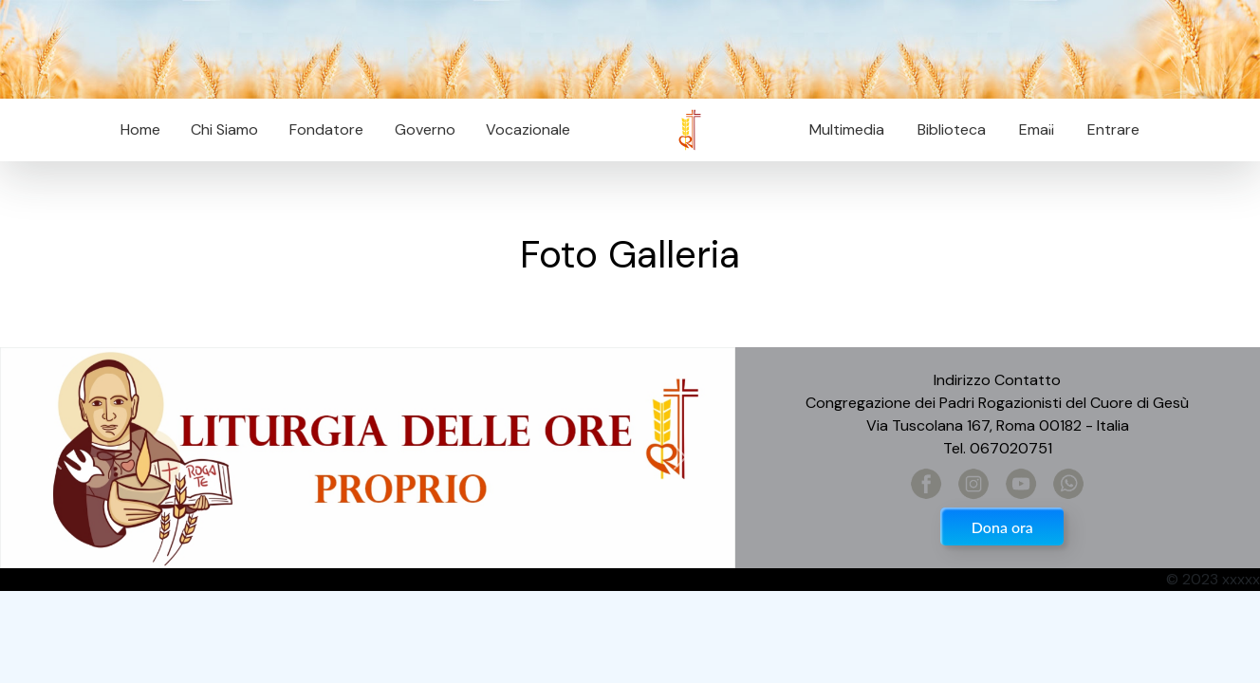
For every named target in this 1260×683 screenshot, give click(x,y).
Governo (425, 129)
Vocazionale (528, 129)
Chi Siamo (224, 129)
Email (1031, 129)
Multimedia (846, 129)
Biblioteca (951, 129)
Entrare (1113, 129)
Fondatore (326, 129)
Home (140, 129)
